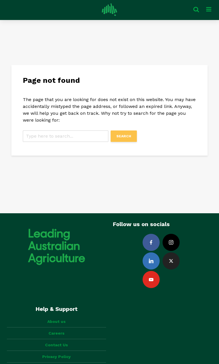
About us (56, 321)
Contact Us (56, 345)
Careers (56, 333)
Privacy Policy (56, 356)
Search (123, 136)
